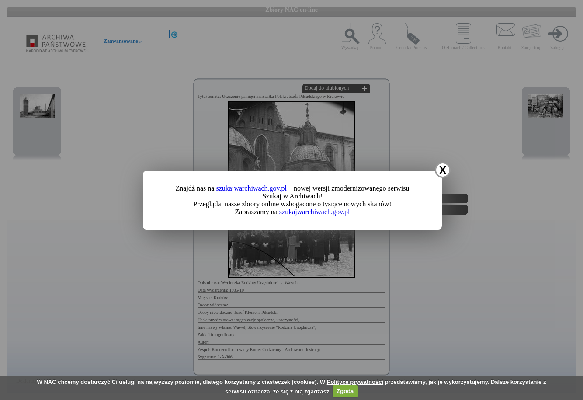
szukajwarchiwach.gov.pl (251, 188)
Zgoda (345, 391)
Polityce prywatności (355, 382)
